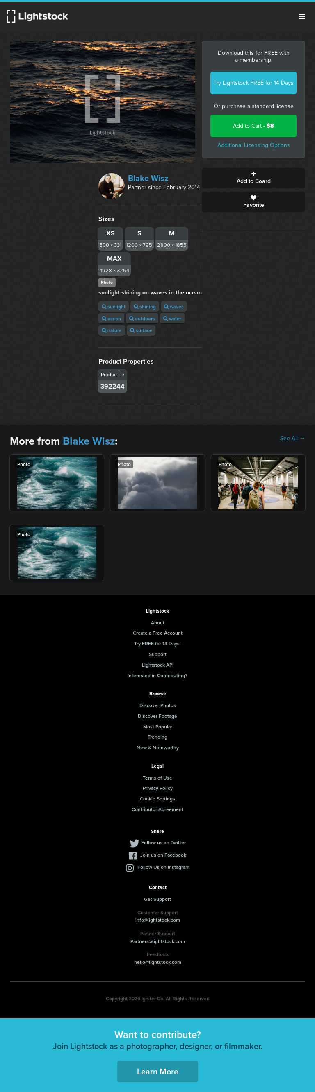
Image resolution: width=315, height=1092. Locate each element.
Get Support (157, 898)
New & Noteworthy (158, 747)
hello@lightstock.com (157, 962)
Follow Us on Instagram (163, 867)
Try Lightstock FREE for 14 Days (253, 83)
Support (158, 654)
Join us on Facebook (163, 854)
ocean (111, 318)
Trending (157, 736)
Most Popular (157, 726)
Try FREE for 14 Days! (157, 643)
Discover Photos (157, 705)
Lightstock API (157, 664)
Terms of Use (157, 777)
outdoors (142, 318)
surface (141, 330)
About (157, 622)
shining (145, 306)
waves (174, 306)
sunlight (114, 306)
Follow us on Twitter (163, 842)
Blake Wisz (148, 178)
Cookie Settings (157, 798)
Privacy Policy (158, 788)
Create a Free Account (158, 632)
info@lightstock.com (157, 919)
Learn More (157, 1071)
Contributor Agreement (157, 809)
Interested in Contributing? (157, 675)
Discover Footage (157, 715)
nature (112, 330)
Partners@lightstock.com (157, 941)
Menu (301, 16)
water (172, 318)
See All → (292, 438)
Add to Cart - (253, 126)
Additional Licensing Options (253, 145)
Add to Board (253, 178)
